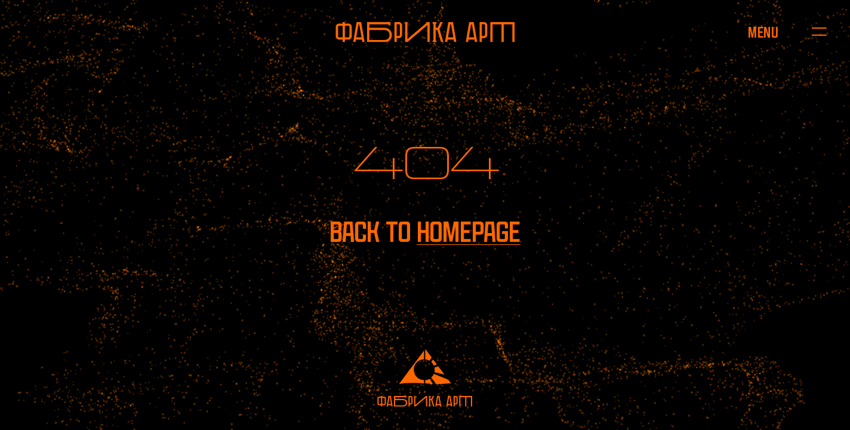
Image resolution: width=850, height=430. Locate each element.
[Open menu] (763, 32)
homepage (469, 232)
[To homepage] (425, 32)
